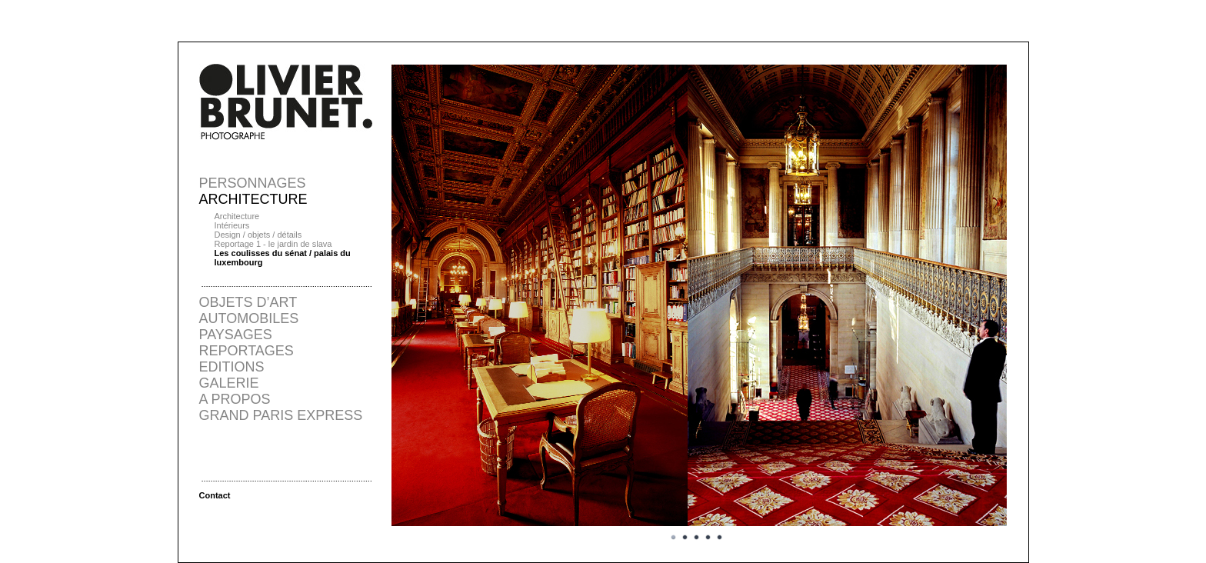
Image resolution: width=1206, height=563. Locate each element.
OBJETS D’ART (248, 302)
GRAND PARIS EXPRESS (281, 415)
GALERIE (229, 383)
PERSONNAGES (252, 183)
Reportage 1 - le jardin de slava (273, 243)
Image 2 (685, 537)
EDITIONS (232, 367)
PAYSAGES (235, 334)
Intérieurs (232, 225)
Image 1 (674, 537)
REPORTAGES (246, 350)
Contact (215, 495)
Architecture (237, 216)
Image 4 (708, 537)
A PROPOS (235, 399)
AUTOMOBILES (249, 318)
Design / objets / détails (258, 234)
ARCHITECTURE (253, 199)
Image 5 (720, 537)
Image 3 (697, 537)
